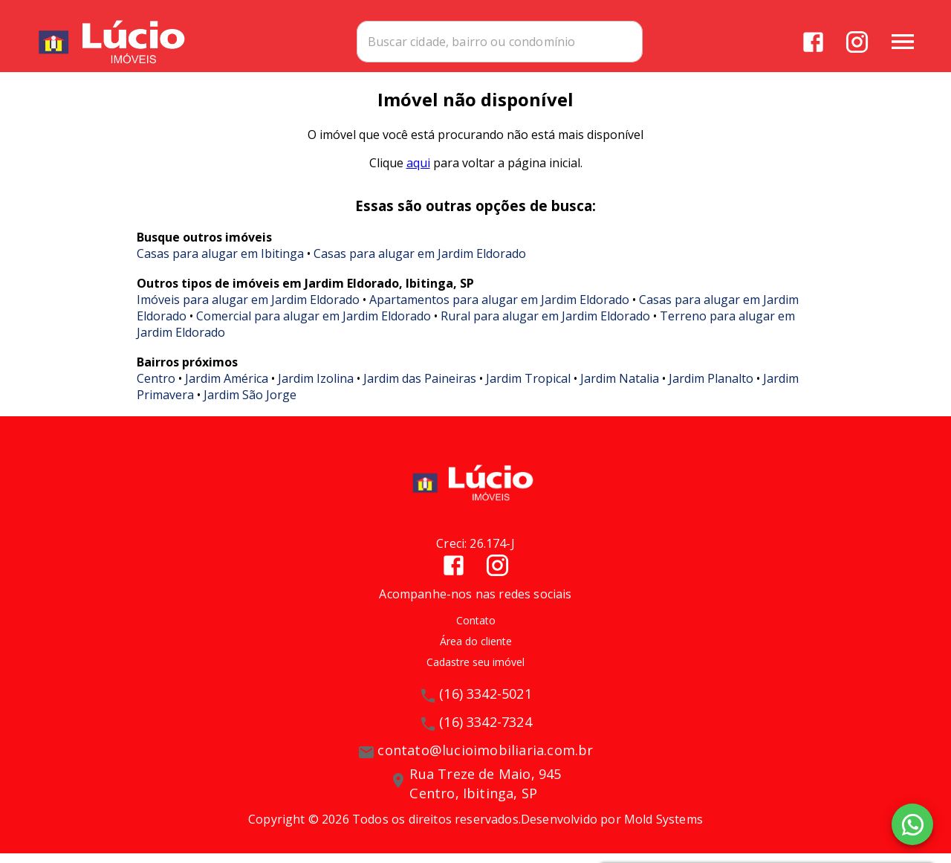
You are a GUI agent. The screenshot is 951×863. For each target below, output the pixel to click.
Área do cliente (476, 651)
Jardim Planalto (711, 388)
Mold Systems (663, 829)
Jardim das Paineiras (419, 388)
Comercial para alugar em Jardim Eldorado (313, 325)
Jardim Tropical (528, 388)
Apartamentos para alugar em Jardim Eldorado (499, 309)
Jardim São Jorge (250, 404)
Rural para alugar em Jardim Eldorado (545, 325)
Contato (476, 630)
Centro (156, 388)
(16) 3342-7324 (485, 732)
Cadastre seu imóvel (475, 672)
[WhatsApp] (912, 824)
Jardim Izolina (316, 388)
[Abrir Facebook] (812, 41)
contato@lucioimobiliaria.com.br (485, 760)
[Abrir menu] (902, 41)
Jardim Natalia (619, 388)
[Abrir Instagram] (856, 41)
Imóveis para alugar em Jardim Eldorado (248, 309)
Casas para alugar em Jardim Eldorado (420, 263)
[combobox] (558, 41)
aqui (418, 172)
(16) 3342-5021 (485, 704)
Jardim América (226, 388)
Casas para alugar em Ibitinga (220, 263)
